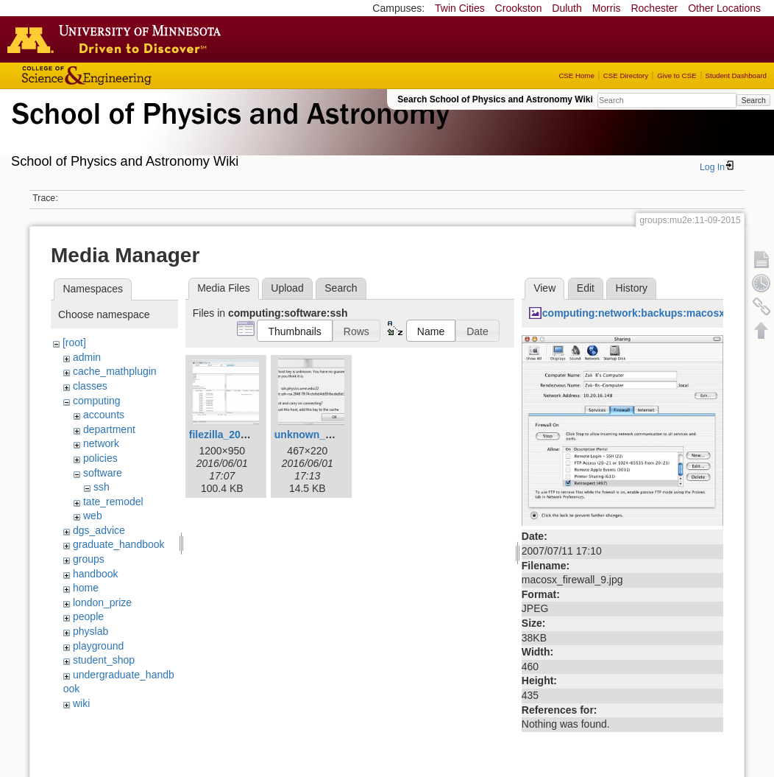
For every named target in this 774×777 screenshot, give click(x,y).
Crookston (518, 8)
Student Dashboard (736, 75)
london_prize (102, 602)
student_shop (104, 660)
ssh (101, 487)
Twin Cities (460, 8)
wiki (81, 703)
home (86, 588)
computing (97, 401)
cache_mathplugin (115, 371)
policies (100, 458)
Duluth (566, 8)
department (109, 429)
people (88, 616)
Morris (606, 8)
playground (98, 646)
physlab (90, 631)
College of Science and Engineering (132, 75)
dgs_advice (99, 530)
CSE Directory (625, 75)
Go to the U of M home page (117, 39)
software (102, 473)
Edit (585, 288)
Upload (287, 288)
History (632, 288)
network (101, 443)
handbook (95, 574)
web (92, 515)
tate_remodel (113, 501)
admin (87, 357)
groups (88, 559)
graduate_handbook (119, 544)
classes (90, 386)
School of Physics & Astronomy (228, 131)
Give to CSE (676, 75)
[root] (74, 342)
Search (753, 100)
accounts (103, 415)
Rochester (654, 8)
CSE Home (576, 75)
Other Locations (724, 8)
